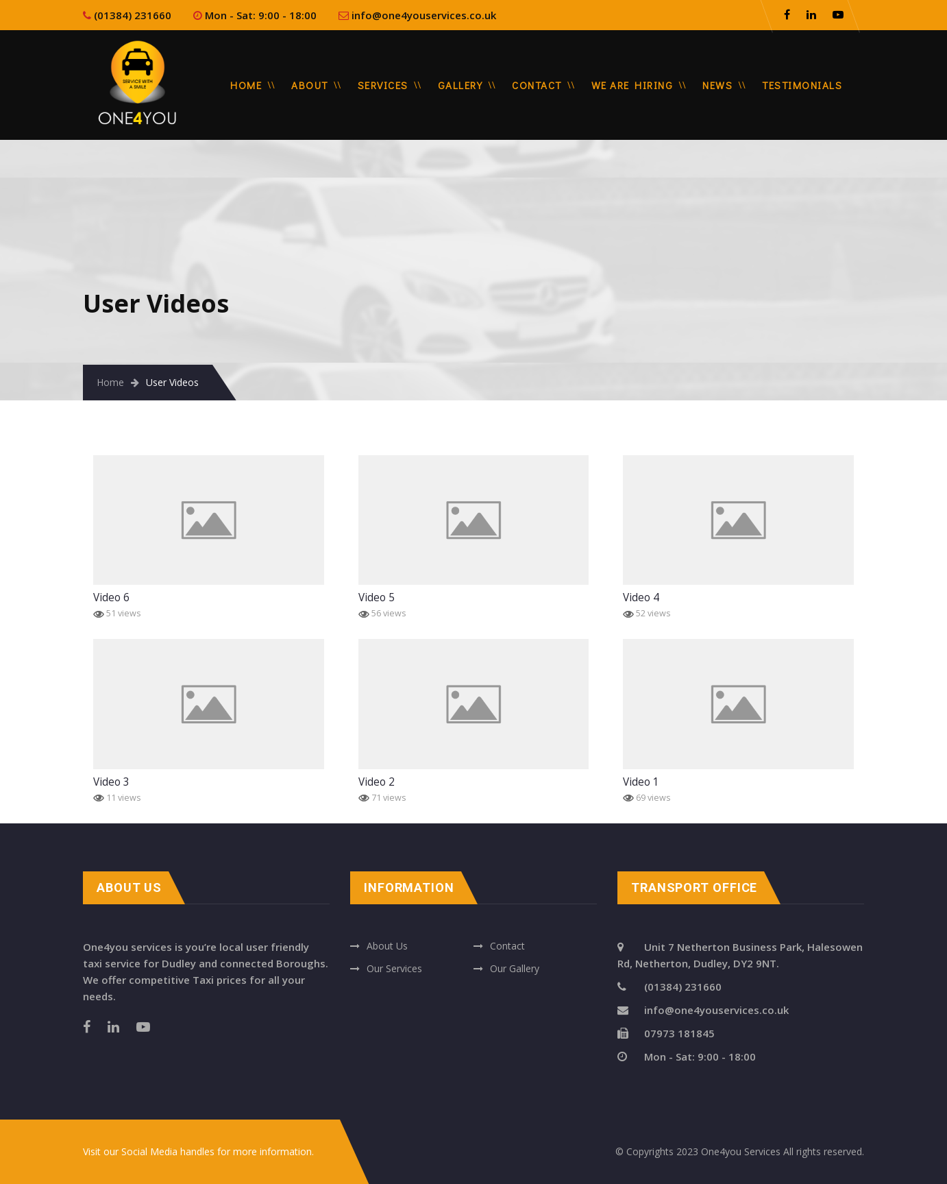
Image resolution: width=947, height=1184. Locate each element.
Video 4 (641, 597)
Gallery (460, 85)
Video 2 (376, 782)
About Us (387, 945)
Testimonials (802, 85)
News (717, 85)
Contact (537, 85)
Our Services (394, 968)
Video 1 (641, 782)
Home (246, 85)
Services (383, 85)
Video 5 (376, 597)
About (309, 85)
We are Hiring (632, 85)
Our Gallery (514, 968)
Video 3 (111, 782)
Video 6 (111, 597)
